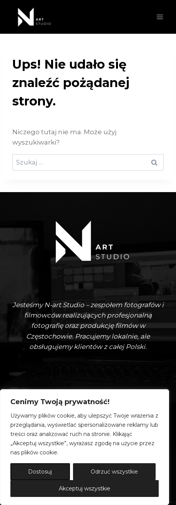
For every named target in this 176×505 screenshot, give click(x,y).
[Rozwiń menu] (160, 17)
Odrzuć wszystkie (114, 471)
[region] (84, 447)
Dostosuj (40, 471)
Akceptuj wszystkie (84, 488)
